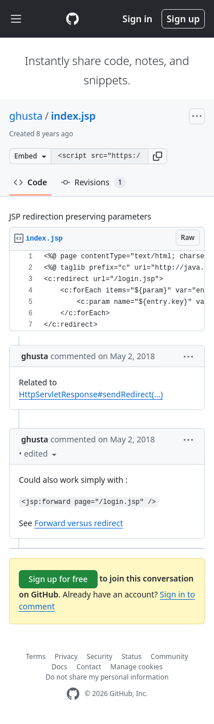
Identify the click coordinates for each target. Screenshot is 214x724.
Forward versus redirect (78, 523)
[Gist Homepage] (72, 19)
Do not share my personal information (107, 677)
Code (30, 182)
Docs (59, 667)
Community (169, 656)
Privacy (66, 656)
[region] (107, 291)
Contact (88, 667)
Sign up (183, 19)
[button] (157, 156)
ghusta (26, 116)
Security (99, 656)
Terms (36, 656)
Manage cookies (136, 667)
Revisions (93, 182)
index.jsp (73, 116)
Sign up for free (58, 578)
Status (132, 656)
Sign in (137, 19)
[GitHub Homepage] (73, 694)
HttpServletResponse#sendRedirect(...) (91, 394)
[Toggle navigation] (16, 19)
